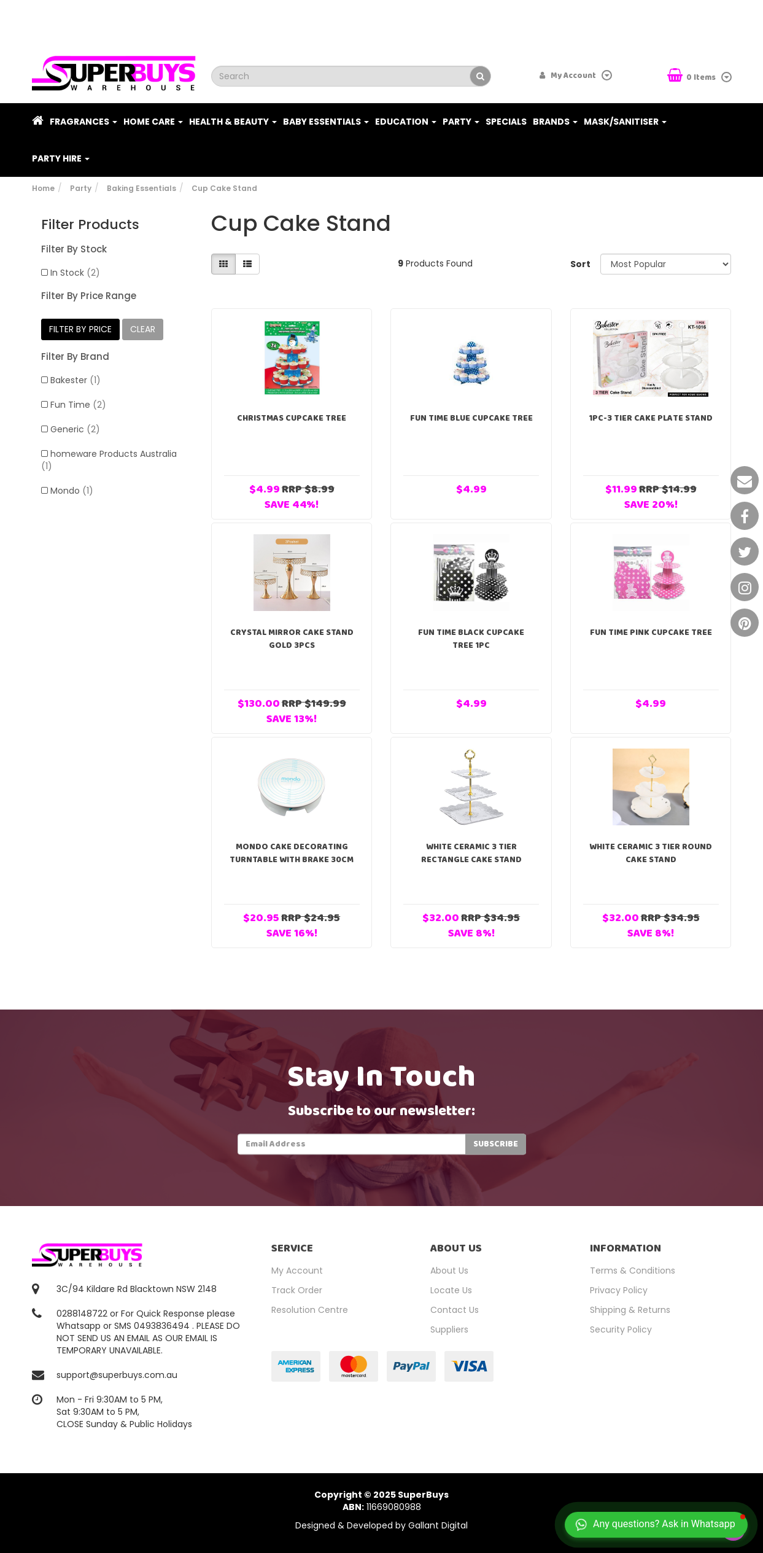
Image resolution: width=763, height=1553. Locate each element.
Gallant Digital (438, 1525)
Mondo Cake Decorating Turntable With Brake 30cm (292, 853)
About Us (449, 1270)
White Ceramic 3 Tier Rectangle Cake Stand (471, 853)
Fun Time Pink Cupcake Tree (651, 632)
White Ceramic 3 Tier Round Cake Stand (650, 853)
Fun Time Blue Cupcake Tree (471, 418)
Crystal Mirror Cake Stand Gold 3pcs (292, 639)
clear (142, 329)
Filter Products (90, 224)
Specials (506, 121)
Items (692, 76)
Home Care (153, 121)
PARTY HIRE (61, 158)
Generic (75, 429)
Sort (580, 264)
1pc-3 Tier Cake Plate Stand (651, 418)
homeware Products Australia (109, 460)
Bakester (75, 380)
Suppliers (449, 1329)
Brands (555, 121)
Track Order (296, 1290)
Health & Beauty (233, 121)
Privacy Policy (619, 1290)
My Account (297, 1270)
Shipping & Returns (630, 1310)
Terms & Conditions (632, 1270)
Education (405, 121)
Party (461, 121)
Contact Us (454, 1310)
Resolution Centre (309, 1310)
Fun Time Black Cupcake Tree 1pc (471, 639)
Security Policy (621, 1329)
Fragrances (83, 121)
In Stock (75, 273)
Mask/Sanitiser (625, 121)
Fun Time (78, 405)
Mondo (71, 491)
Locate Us (451, 1290)
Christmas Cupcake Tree (291, 418)
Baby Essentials (326, 121)
